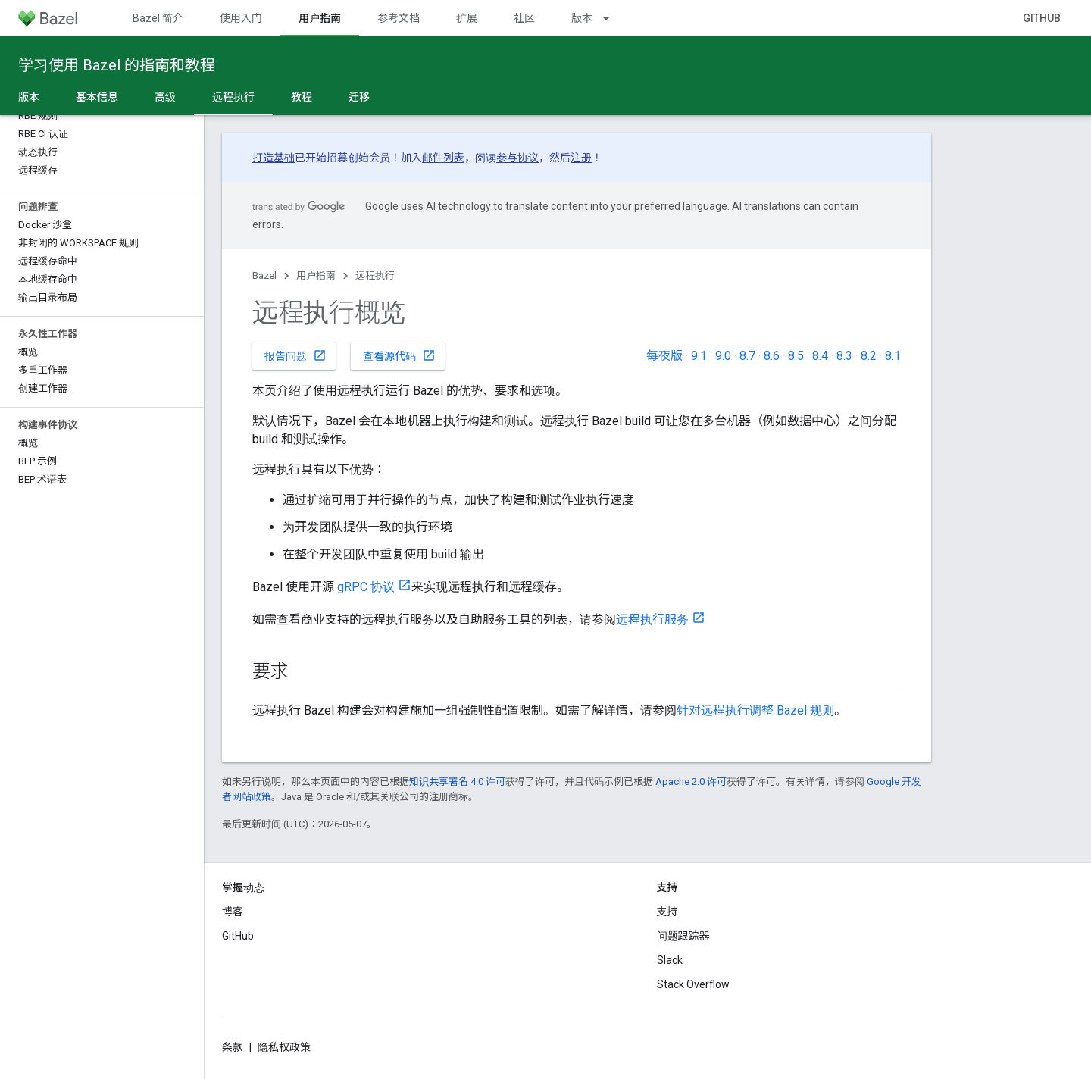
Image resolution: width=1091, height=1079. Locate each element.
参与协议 (517, 158)
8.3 (844, 356)
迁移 (359, 97)
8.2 (869, 356)
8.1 (893, 356)
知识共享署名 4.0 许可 (457, 781)
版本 (581, 18)
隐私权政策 (284, 1047)
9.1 (699, 356)
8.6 (772, 356)
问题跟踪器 (683, 936)
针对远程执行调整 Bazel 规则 (755, 710)
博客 (232, 911)
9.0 (723, 356)
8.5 (796, 356)
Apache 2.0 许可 (691, 781)
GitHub (1042, 18)
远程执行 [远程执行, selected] (233, 97)
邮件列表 (443, 158)
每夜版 (664, 356)
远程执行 (375, 275)
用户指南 (316, 275)
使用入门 (241, 18)
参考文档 (398, 18)
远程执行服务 (652, 619)
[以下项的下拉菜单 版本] (612, 18)
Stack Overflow (693, 984)
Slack (670, 960)
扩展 (466, 18)
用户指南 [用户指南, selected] (320, 18)
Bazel (264, 275)
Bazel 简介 (158, 18)
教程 (301, 97)
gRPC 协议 (366, 587)
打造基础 (273, 158)
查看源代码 (399, 355)
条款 (232, 1047)
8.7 (747, 356)
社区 (524, 18)
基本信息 (97, 97)
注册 (581, 158)
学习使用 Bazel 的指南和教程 (116, 65)
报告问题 (295, 355)
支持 (667, 911)
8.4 (820, 356)
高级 (165, 97)
